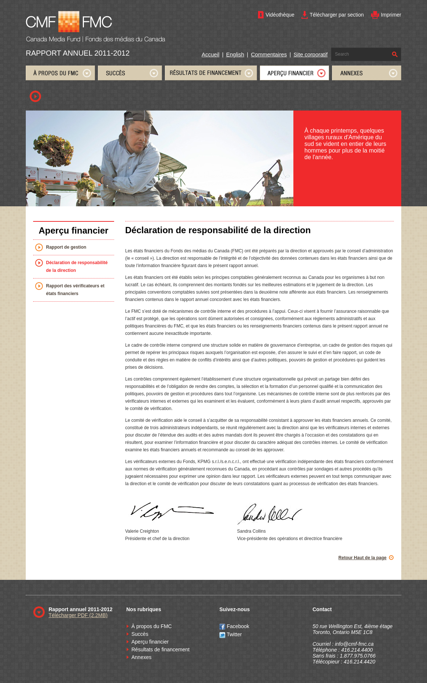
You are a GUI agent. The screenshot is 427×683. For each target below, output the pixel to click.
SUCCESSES (130, 73)
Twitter (230, 634)
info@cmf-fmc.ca (354, 644)
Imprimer (391, 15)
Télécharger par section (337, 15)
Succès (139, 634)
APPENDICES (366, 73)
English (235, 54)
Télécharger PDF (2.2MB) (78, 615)
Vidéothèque (279, 15)
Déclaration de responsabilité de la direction (76, 266)
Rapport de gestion (66, 247)
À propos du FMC (151, 626)
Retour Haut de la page (362, 557)
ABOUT (60, 73)
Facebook (234, 626)
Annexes (141, 657)
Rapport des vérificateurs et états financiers (75, 289)
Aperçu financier (150, 642)
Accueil (210, 54)
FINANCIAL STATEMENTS (294, 73)
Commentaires (269, 54)
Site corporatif (310, 54)
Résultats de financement (160, 649)
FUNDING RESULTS (211, 73)
